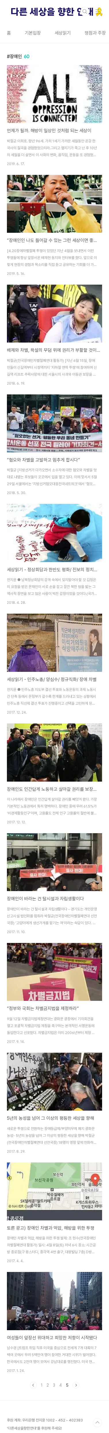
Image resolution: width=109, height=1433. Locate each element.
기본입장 (33, 33)
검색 (85, 11)
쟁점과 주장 (95, 33)
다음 (75, 1385)
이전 (33, 1385)
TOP (97, 1422)
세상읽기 (63, 33)
